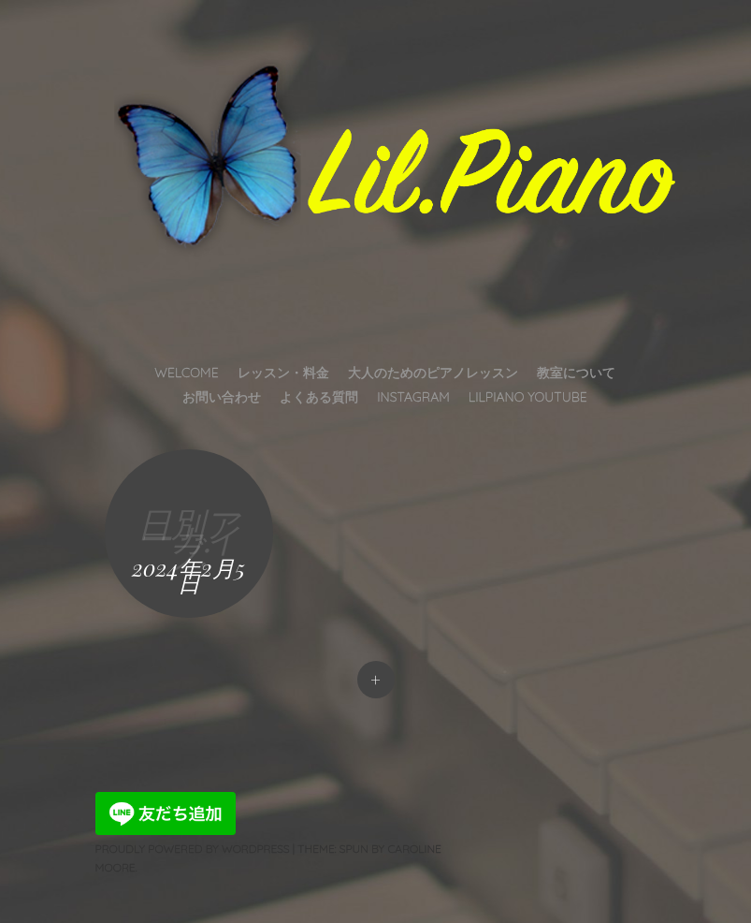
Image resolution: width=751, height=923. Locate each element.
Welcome (186, 372)
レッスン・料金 (283, 372)
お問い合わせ (221, 396)
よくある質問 (319, 396)
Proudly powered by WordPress (192, 849)
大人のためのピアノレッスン (433, 372)
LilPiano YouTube (528, 396)
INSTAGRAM (413, 396)
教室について (576, 372)
